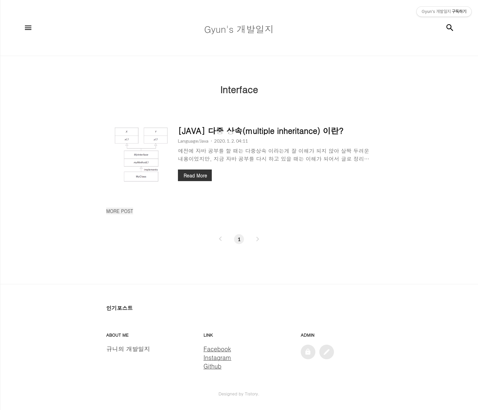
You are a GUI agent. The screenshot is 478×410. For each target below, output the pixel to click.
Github (212, 366)
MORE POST (119, 211)
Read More (195, 175)
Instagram (217, 357)
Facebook (217, 349)
